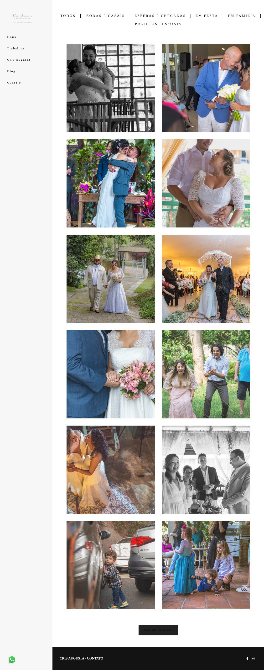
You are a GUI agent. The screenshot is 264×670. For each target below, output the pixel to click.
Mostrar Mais (158, 630)
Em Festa (207, 16)
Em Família (242, 16)
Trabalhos (16, 48)
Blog (11, 71)
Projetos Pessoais (158, 24)
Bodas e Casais (105, 16)
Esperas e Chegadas (160, 16)
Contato (14, 82)
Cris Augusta (19, 59)
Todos (68, 16)
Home (12, 37)
